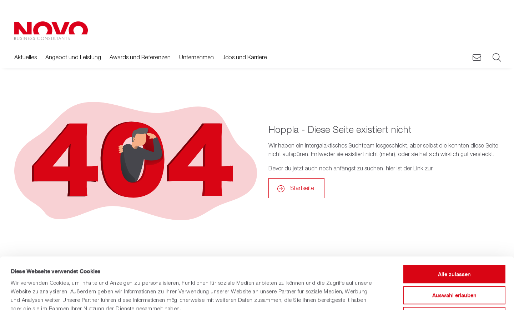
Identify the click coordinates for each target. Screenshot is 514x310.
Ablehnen (454, 264)
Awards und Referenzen (140, 57)
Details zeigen (294, 296)
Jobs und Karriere (244, 57)
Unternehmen (196, 57)
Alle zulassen (454, 223)
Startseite (302, 188)
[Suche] (496, 57)
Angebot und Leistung (73, 57)
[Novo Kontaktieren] (477, 57)
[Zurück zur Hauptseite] (51, 30)
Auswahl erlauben (454, 244)
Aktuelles (25, 57)
